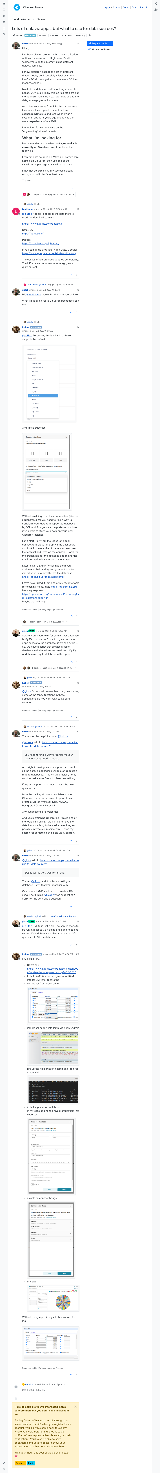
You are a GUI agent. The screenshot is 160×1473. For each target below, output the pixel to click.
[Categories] (4, 3)
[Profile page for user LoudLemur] (16, 211)
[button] (4, 1463)
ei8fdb (25, 43)
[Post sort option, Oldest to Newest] (100, 49)
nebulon (29, 1384)
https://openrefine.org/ (64, 586)
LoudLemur (27, 209)
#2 (78, 209)
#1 (78, 43)
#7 (78, 731)
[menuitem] (156, 3)
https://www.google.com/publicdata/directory (49, 253)
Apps (107, 7)
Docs (135, 7)
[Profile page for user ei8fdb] (16, 45)
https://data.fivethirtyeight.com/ (40, 243)
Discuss (30, 35)
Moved (17, 35)
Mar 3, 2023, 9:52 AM (49, 290)
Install (143, 7)
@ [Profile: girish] (26, 691)
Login (31, 1463)
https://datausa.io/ (33, 233)
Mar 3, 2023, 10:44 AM (42, 686)
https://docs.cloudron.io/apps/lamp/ (43, 576)
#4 (78, 327)
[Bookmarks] (4, 28)
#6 (78, 683)
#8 (78, 855)
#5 (78, 631)
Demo (125, 7)
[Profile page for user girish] (16, 633)
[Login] (156, 3)
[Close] (75, 1406)
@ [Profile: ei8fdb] (27, 213)
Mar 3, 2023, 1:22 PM (48, 731)
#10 (77, 954)
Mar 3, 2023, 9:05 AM (49, 43)
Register (20, 1463)
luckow (25, 327)
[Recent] (4, 9)
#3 (78, 290)
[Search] (4, 34)
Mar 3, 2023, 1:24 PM (48, 855)
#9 (78, 921)
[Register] (156, 9)
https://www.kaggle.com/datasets (42, 223)
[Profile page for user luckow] (16, 329)
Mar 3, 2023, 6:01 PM (55, 921)
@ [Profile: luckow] (63, 736)
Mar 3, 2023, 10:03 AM (42, 331)
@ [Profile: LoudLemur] (33, 294)
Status (116, 7)
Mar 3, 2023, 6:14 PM (62, 954)
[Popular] (4, 22)
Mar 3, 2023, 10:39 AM (56, 631)
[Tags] (4, 16)
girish (25, 631)
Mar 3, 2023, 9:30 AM (53, 209)
